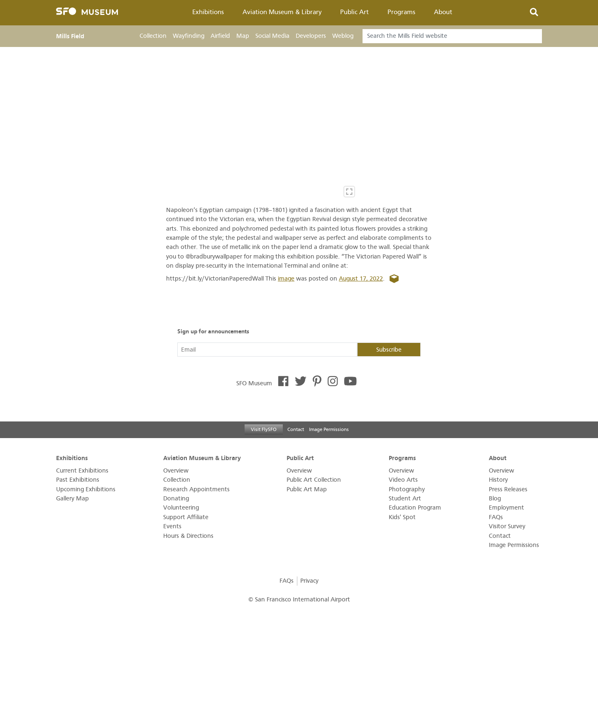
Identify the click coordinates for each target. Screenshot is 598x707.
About (443, 12)
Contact (295, 429)
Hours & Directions (188, 535)
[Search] (452, 36)
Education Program (415, 507)
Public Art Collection (314, 479)
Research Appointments (196, 489)
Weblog (342, 35)
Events (172, 526)
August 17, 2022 (361, 278)
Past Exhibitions (77, 479)
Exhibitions (208, 12)
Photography (407, 489)
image (286, 278)
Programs (401, 12)
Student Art (405, 498)
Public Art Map (307, 489)
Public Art (354, 12)
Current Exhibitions (82, 470)
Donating (176, 498)
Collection (153, 35)
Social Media (272, 35)
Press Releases (508, 489)
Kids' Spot (402, 517)
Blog (495, 498)
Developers (311, 35)
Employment (506, 507)
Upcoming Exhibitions (85, 489)
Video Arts (403, 479)
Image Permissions (329, 429)
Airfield (220, 35)
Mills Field (70, 36)
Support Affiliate (185, 517)
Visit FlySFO (264, 429)
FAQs (496, 517)
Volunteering (181, 507)
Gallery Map (72, 498)
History (498, 479)
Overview (176, 470)
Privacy (309, 580)
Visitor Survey (507, 526)
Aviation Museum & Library (282, 12)
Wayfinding (188, 35)
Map (242, 35)
